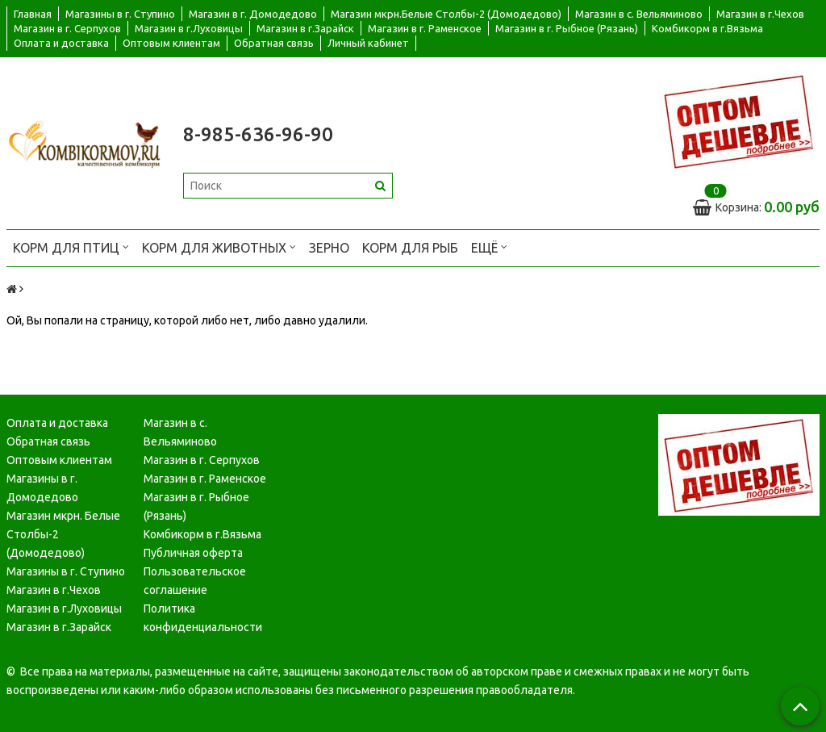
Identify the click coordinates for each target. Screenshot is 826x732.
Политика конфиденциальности (203, 618)
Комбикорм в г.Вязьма (707, 28)
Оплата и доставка (61, 42)
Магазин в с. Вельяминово (639, 13)
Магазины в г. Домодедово (42, 488)
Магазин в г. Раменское (425, 28)
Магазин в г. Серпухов (67, 28)
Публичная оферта (193, 552)
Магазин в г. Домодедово (253, 13)
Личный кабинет (368, 42)
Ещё (489, 246)
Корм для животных (219, 246)
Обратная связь (274, 42)
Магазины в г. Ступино (120, 13)
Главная (33, 13)
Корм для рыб (410, 248)
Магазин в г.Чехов (760, 13)
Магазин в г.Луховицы (189, 28)
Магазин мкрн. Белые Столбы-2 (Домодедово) (63, 534)
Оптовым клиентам (171, 42)
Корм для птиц (71, 246)
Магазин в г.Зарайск (305, 28)
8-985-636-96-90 (258, 134)
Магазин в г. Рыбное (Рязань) (566, 28)
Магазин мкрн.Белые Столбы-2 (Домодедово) (446, 13)
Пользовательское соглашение (195, 580)
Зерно (329, 248)
